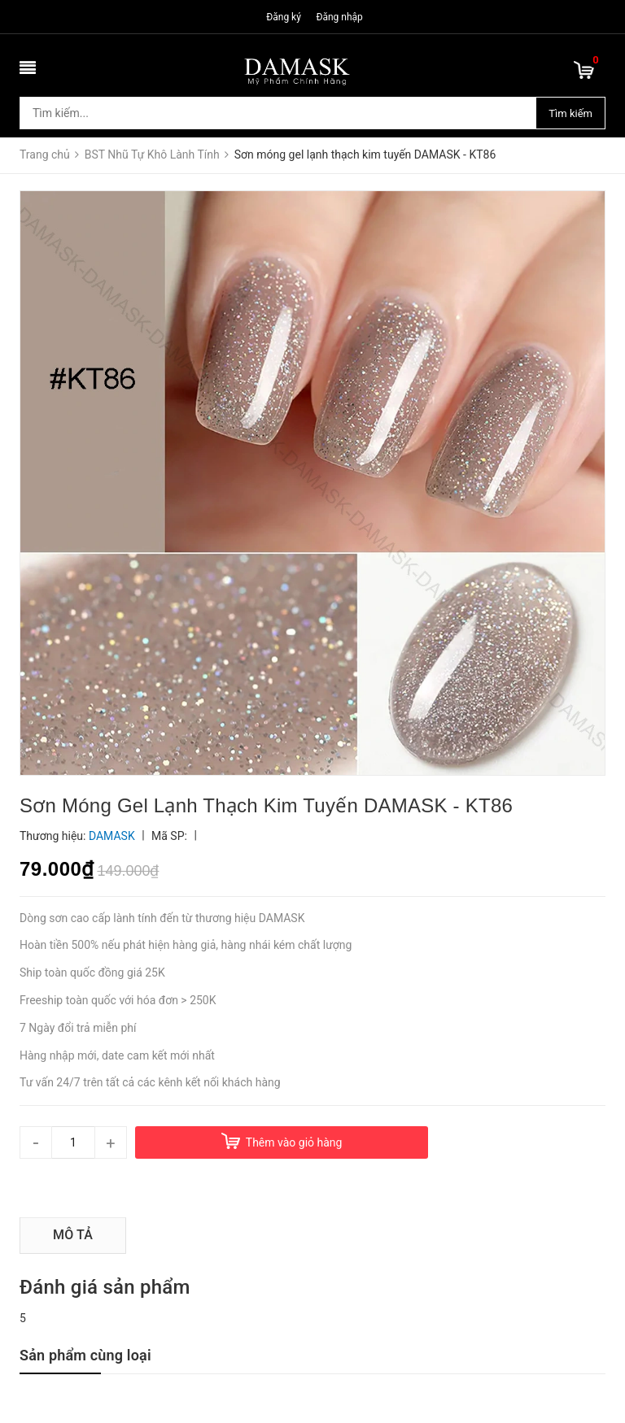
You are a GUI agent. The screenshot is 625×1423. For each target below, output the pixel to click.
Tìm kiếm (570, 113)
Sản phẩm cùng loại (85, 1355)
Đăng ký (283, 17)
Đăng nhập (339, 17)
